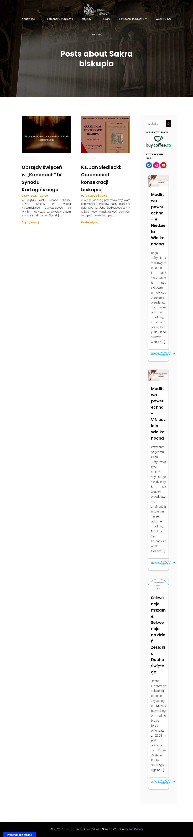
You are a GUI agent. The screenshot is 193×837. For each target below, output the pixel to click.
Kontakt (96, 34)
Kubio (138, 829)
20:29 (44, 195)
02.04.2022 (89, 195)
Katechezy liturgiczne (60, 19)
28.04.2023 (30, 195)
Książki (107, 19)
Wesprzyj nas (163, 19)
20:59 (104, 195)
